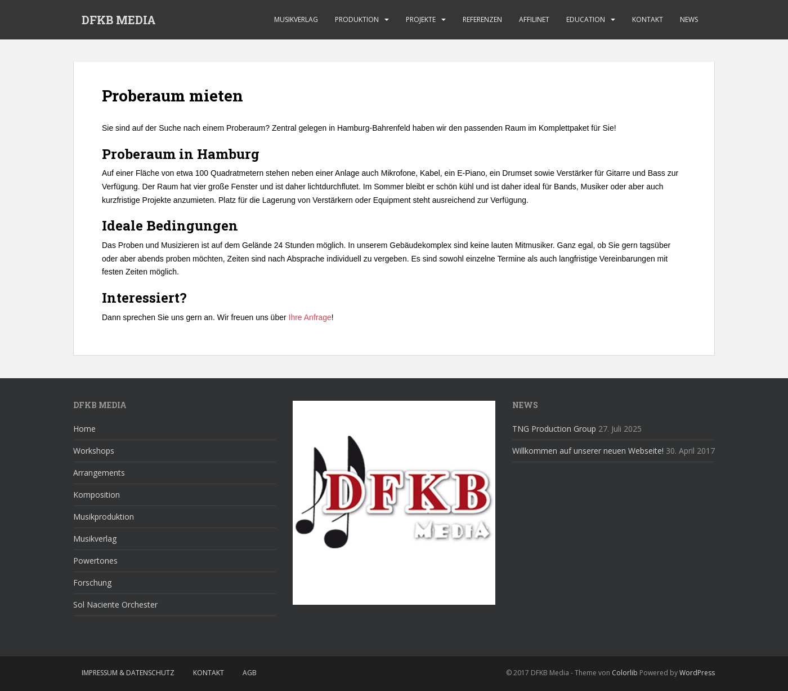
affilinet (534, 19)
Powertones (95, 560)
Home (84, 428)
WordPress (697, 672)
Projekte (421, 19)
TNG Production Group (554, 428)
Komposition (96, 494)
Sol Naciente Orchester (115, 604)
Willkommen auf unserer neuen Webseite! (588, 450)
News (689, 19)
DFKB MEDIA (119, 19)
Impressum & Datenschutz (128, 672)
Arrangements (99, 472)
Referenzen (482, 19)
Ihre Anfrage (310, 317)
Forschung (92, 582)
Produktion (357, 19)
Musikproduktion (103, 516)
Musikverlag (296, 19)
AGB (250, 672)
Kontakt (647, 19)
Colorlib (625, 672)
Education (585, 19)
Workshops (93, 450)
